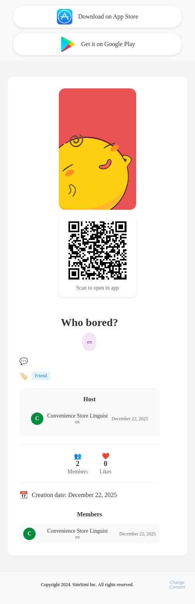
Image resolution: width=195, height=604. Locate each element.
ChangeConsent (177, 584)
